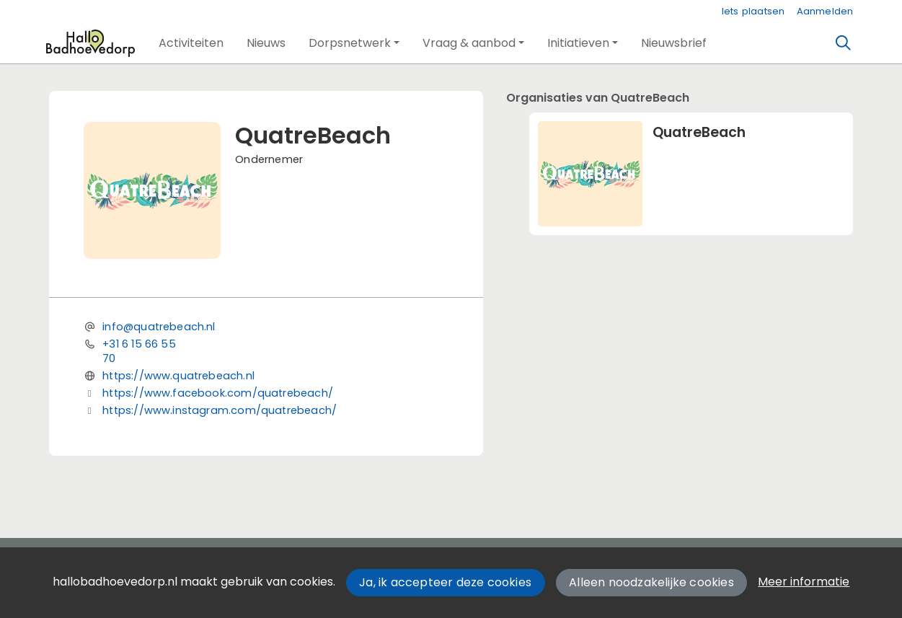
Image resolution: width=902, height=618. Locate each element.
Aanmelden (825, 11)
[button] (191, 43)
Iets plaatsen (753, 11)
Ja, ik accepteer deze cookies (445, 582)
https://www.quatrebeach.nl (178, 375)
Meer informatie (803, 581)
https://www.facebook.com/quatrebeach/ (217, 393)
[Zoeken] (843, 43)
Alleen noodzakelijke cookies (651, 582)
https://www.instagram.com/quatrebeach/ (219, 410)
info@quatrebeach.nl (158, 326)
